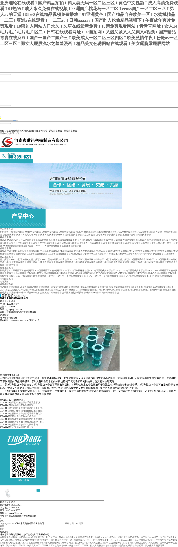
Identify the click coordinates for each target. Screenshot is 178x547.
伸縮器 (3, 251)
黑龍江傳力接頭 (72, 262)
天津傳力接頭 (44, 262)
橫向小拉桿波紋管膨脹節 (23, 243)
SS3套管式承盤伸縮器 (58, 254)
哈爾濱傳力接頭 (87, 262)
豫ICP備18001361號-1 (54, 523)
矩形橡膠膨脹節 (73, 246)
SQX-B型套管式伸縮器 (160, 251)
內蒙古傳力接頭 (156, 262)
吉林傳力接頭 (102, 262)
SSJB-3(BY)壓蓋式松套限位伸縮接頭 (150, 287)
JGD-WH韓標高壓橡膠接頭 (159, 276)
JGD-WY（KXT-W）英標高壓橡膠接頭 (102, 276)
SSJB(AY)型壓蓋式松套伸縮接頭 (60, 290)
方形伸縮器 (109, 254)
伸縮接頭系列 (6, 284)
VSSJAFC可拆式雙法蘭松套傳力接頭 (87, 259)
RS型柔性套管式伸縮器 (84, 251)
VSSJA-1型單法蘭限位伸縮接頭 (34, 287)
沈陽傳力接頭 (142, 262)
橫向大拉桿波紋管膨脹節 (47, 243)
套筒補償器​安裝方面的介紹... (23, 416)
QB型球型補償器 (114, 240)
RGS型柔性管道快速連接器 (128, 254)
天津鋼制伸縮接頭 (17, 292)
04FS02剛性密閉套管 (125, 232)
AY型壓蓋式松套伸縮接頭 (120, 287)
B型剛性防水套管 (50, 232)
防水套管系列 (6, 229)
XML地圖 (78, 523)
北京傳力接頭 (17, 262)
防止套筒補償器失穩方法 (21, 427)
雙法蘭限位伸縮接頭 (9, 287)
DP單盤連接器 (75, 254)
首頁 (55, 152)
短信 (2, 529)
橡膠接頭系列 (6, 268)
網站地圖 (69, 523)
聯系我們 (14, 133)
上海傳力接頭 (31, 262)
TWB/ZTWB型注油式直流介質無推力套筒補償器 (30, 240)
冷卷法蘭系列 (6, 279)
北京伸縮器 (158, 254)
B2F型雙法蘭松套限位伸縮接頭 (64, 287)
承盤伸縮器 (21, 254)
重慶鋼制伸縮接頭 (35, 292)
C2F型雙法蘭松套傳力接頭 (141, 259)
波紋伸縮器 (146, 254)
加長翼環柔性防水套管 (29, 235)
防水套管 (4, 232)
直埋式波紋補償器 (131, 240)
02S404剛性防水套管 (85, 232)
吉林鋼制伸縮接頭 (92, 292)
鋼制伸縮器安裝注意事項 (21, 405)
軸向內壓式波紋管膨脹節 (152, 240)
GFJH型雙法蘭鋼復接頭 (87, 290)
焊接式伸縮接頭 (36, 290)
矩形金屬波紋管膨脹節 (116, 243)
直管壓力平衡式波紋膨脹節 (92, 243)
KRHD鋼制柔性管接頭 (138, 290)
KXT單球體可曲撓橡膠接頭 (76, 270)
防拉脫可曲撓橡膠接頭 (15, 273)
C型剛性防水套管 (67, 232)
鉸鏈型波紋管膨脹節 (69, 243)
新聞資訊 (122, 152)
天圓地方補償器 (148, 243)
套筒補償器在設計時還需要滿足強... (27, 413)
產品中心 (4, 133)
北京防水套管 (88, 235)
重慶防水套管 (129, 235)
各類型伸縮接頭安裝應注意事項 (25, 402)
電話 (2, 526)
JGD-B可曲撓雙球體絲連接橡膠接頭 (44, 273)
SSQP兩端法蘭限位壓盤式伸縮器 (111, 251)
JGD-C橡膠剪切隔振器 (85, 273)
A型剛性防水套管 (33, 232)
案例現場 (143, 152)
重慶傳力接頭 (57, 262)
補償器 (3, 240)
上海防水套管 (102, 235)
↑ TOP (2, 519)
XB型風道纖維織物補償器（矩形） (19, 246)
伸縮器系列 (5, 248)
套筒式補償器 (133, 243)
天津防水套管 (115, 235)
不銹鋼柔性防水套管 (72, 235)
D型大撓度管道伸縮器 (93, 254)
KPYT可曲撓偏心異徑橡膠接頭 (152, 273)
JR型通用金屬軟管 (83, 240)
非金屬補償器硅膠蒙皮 (64, 240)
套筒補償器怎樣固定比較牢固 (24, 424)
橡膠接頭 (4, 270)
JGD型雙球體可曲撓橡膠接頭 (48, 270)
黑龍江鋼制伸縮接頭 (54, 292)
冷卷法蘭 (4, 281)
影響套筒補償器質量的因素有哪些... (27, 419)
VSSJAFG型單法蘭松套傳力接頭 (24, 259)
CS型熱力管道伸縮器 (49, 251)
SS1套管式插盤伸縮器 (37, 254)
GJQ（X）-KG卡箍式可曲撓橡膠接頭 (28, 276)
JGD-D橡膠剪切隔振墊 (106, 273)
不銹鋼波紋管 (99, 240)
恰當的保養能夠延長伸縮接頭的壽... (27, 411)
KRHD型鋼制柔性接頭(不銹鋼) (113, 290)
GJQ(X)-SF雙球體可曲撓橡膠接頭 (131, 270)
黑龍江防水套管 (143, 235)
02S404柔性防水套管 (105, 232)
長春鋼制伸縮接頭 (110, 292)
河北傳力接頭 (11, 265)
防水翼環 (44, 235)
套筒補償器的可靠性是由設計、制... (27, 422)
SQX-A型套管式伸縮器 (138, 251)
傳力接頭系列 (6, 257)
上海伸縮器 (169, 254)
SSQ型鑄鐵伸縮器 (15, 251)
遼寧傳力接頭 (129, 262)
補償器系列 (5, 237)
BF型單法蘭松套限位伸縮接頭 (94, 287)
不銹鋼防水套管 (16, 232)
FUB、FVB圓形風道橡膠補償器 (51, 246)
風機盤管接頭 (67, 273)
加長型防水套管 (10, 235)
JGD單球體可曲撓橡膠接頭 (22, 270)
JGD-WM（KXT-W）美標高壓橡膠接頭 (65, 276)
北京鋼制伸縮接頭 (158, 290)
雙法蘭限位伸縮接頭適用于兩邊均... (27, 408)
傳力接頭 (4, 259)
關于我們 (76, 152)
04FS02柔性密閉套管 (145, 232)
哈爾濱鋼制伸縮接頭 (73, 292)
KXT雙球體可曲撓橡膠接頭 (102, 270)
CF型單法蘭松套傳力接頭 (117, 259)
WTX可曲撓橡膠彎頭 (128, 273)
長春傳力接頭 (115, 262)
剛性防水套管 (24, 378)
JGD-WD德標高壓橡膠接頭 (134, 276)
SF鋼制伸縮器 (66, 251)
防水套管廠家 (55, 235)
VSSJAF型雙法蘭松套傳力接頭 (54, 259)
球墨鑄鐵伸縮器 (31, 251)
